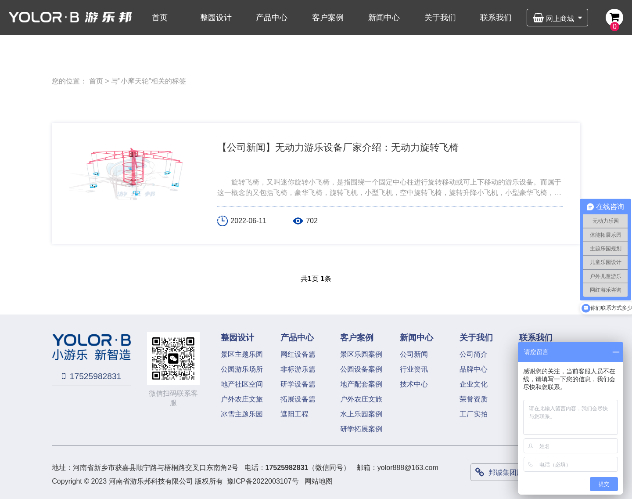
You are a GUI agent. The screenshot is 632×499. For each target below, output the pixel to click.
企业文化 (474, 384)
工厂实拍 (474, 414)
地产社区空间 (242, 384)
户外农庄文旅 (242, 399)
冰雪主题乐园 (242, 414)
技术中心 (414, 384)
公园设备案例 (361, 369)
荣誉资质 (474, 399)
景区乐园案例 (361, 354)
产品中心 (271, 17)
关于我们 (440, 17)
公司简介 (474, 354)
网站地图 (319, 481)
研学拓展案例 (361, 429)
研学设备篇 (298, 384)
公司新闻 (414, 354)
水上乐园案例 (361, 414)
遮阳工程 (294, 414)
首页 (160, 17)
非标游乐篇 (298, 369)
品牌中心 (474, 369)
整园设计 (216, 17)
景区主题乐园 (242, 354)
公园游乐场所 (242, 369)
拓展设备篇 (298, 399)
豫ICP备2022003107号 (263, 481)
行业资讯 (414, 369)
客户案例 (328, 17)
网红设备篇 (298, 354)
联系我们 (496, 17)
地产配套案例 (361, 384)
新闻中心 (384, 17)
